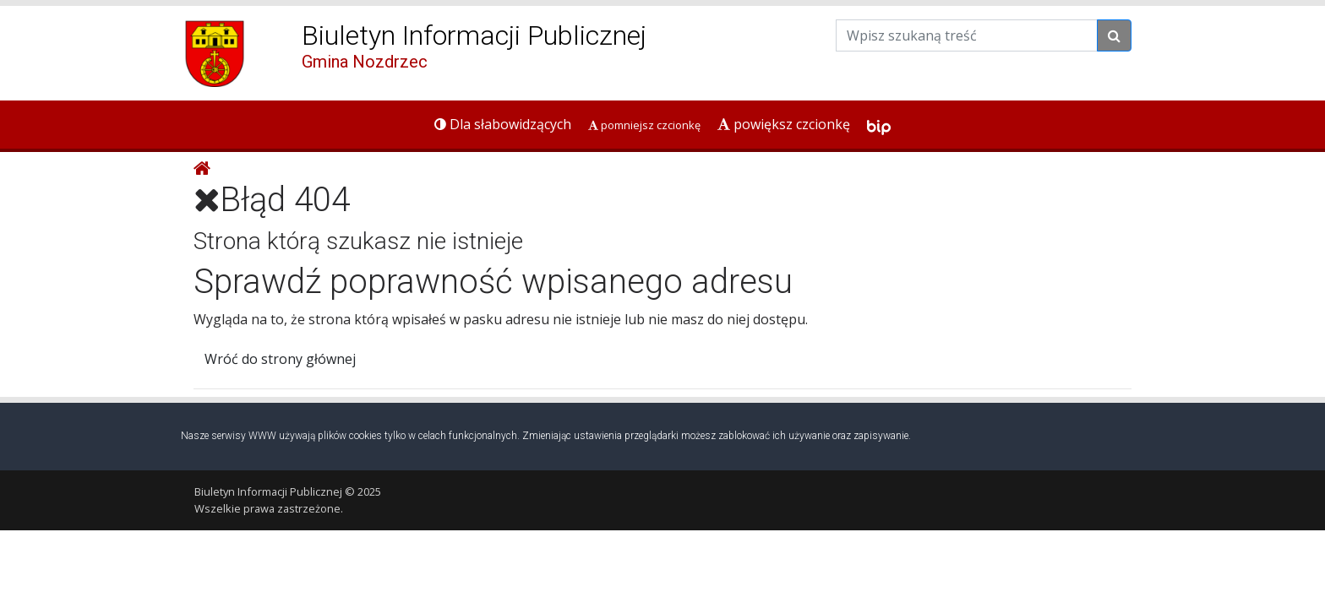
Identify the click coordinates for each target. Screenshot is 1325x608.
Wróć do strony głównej (280, 359)
